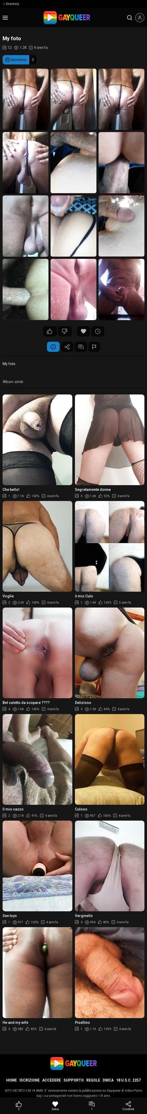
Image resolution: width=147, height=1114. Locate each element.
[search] (130, 18)
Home (11, 1080)
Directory (11, 4)
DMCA (108, 1080)
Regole (93, 1080)
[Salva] (55, 1106)
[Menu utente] (139, 17)
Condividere (66, 347)
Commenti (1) (81, 347)
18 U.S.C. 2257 (128, 1080)
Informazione (52, 347)
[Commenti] (92, 1106)
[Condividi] (128, 1106)
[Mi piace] (19, 1106)
